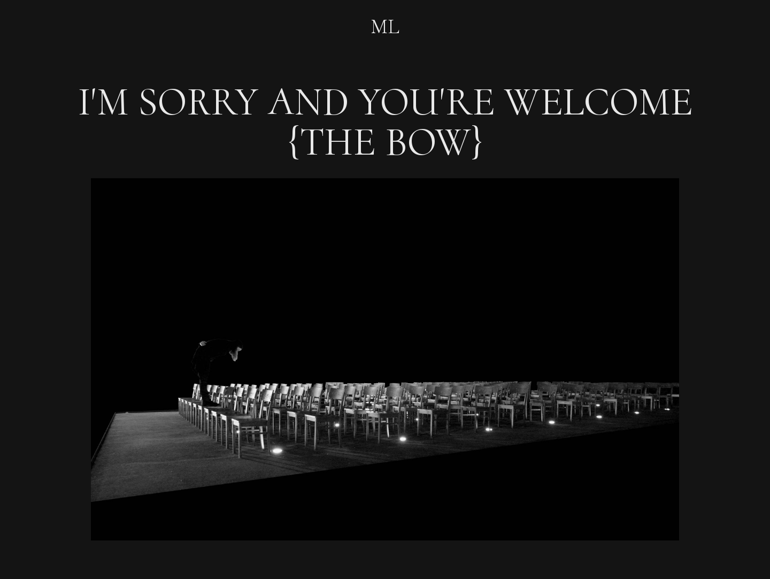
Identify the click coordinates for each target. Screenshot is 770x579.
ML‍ (385, 27)
